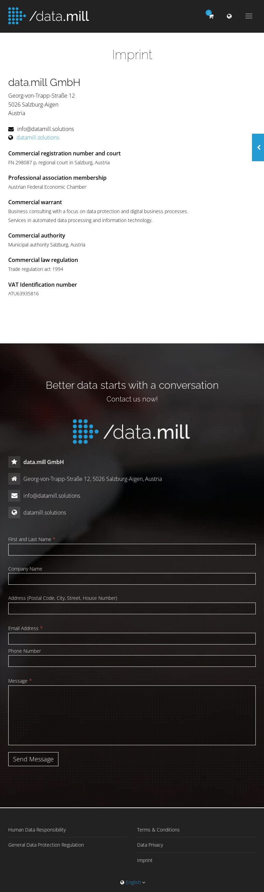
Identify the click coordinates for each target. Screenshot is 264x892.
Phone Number (24, 651)
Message (20, 680)
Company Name (25, 568)
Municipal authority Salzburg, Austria (46, 244)
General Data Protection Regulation (46, 844)
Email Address (25, 628)
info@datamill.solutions (45, 129)
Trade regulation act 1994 (35, 269)
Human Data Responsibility (37, 829)
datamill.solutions (37, 137)
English (132, 882)
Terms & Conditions (158, 829)
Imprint (145, 860)
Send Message (33, 759)
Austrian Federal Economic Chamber (47, 187)
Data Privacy (150, 844)
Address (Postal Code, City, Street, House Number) (62, 598)
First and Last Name (32, 539)
